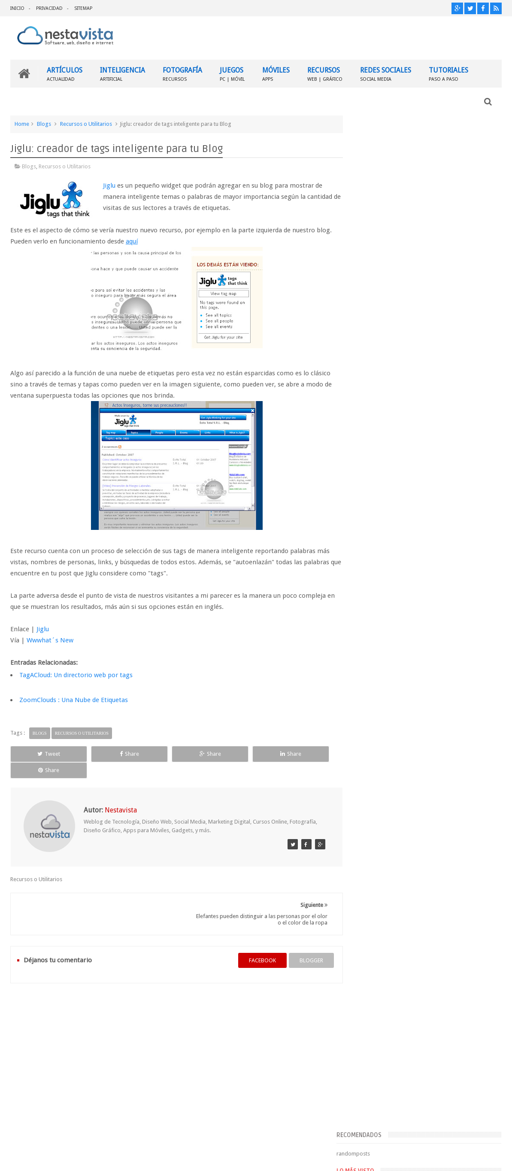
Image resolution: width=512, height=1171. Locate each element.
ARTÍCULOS (64, 73)
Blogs (44, 123)
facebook (253, 943)
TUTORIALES (448, 73)
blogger (303, 943)
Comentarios (378, 669)
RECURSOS (324, 73)
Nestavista (106, 1157)
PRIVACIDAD (49, 8)
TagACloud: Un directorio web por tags (76, 674)
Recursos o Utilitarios (86, 123)
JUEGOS (232, 73)
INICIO (17, 8)
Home (22, 123)
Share (106, 753)
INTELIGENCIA (122, 73)
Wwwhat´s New (50, 640)
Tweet (41, 753)
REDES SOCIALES (385, 73)
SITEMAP (83, 8)
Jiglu (109, 185)
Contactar (480, 1005)
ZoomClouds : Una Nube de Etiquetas (73, 699)
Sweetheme (487, 1157)
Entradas (373, 656)
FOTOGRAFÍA (182, 73)
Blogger (428, 1157)
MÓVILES (276, 73)
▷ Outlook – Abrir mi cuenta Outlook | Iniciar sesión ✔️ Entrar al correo (445, 440)
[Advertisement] (428, 182)
